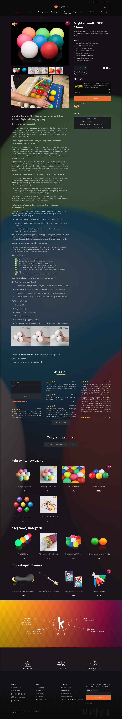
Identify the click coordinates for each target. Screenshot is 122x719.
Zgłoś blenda (89, 703)
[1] (13, 401)
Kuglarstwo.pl (16, 711)
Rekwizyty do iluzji (42, 12)
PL (104, 2)
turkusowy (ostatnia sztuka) (85, 61)
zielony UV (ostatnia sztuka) (85, 50)
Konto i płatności (40, 696)
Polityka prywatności (66, 693)
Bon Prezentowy (40, 687)
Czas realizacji (39, 690)
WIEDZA (100, 2)
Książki (92, 12)
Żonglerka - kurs (15, 712)
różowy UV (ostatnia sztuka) (85, 46)
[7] (20, 401)
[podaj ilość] (81, 68)
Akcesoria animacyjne (67, 13)
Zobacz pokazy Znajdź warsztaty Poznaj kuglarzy (26, 621)
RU (109, 2)
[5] (18, 401)
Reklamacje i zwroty (41, 699)
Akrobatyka (54, 12)
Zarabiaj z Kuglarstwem (66, 696)
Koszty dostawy (40, 693)
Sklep (12, 18)
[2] (14, 401)
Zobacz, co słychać (89, 619)
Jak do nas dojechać (16, 690)
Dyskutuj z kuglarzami (98, 630)
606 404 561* (16, 701)
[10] (24, 401)
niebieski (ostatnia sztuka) (84, 58)
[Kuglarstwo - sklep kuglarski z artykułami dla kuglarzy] (61, 8)
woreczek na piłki (36, 362)
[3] (15, 401)
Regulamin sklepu (65, 690)
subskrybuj (98, 697)
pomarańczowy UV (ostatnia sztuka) (87, 43)
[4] (17, 401)
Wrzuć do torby (91, 98)
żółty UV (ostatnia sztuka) (84, 48)
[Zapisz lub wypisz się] (92, 690)
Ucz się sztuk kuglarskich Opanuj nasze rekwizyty (34, 631)
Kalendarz (94, 2)
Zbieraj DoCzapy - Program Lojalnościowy (72, 699)
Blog (89, 2)
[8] (22, 401)
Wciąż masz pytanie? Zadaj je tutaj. (61, 444)
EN (106, 2)
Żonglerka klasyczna (29, 18)
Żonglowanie (19, 18)
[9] (23, 401)
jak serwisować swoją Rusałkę (28, 355)
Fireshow (30, 12)
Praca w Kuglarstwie (16, 687)
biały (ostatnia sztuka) (83, 53)
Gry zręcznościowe (79, 12)
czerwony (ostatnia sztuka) (84, 55)
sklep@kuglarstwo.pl (18, 697)
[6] (19, 401)
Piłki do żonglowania (42, 18)
